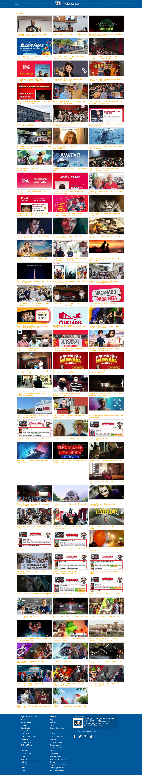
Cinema (19, 14)
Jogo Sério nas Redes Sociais (85, 732)
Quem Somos (78, 717)
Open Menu (16, 4)
